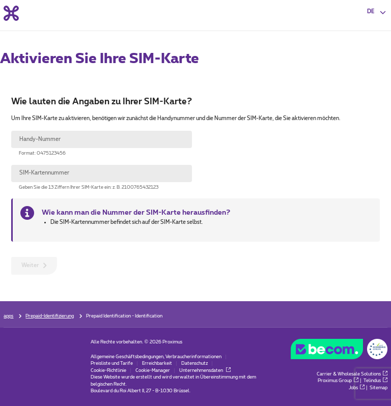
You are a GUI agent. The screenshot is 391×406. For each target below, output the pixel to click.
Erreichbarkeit (157, 363)
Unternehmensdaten (205, 370)
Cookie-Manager (152, 370)
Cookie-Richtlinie (108, 370)
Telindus (375, 381)
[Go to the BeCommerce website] (339, 351)
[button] (377, 12)
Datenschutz (194, 363)
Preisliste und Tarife (112, 363)
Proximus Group (338, 381)
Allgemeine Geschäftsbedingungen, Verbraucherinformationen (156, 357)
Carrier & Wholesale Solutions (352, 374)
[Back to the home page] (11, 13)
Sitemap (378, 388)
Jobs (357, 388)
